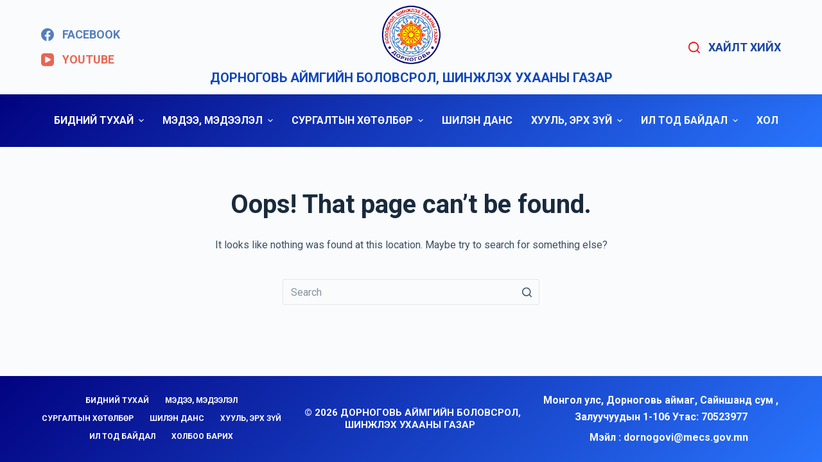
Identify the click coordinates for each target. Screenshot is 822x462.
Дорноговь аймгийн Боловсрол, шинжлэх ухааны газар (411, 77)
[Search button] (526, 292)
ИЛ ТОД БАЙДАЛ (691, 120)
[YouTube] (77, 59)
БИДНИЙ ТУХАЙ (100, 120)
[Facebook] (80, 34)
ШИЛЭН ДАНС (477, 120)
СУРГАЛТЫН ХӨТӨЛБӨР (359, 120)
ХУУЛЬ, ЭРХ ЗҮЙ (578, 120)
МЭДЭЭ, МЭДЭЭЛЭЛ (219, 120)
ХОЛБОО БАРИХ (202, 436)
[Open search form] (734, 47)
